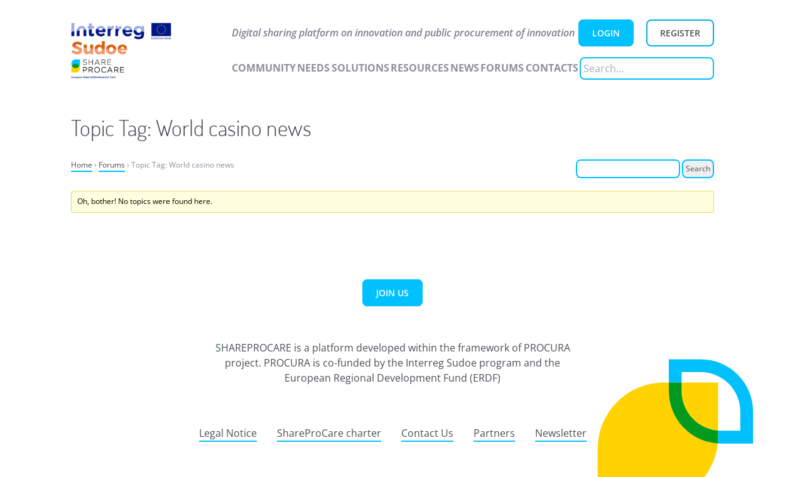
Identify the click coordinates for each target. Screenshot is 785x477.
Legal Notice (228, 433)
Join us (392, 293)
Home (81, 164)
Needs (313, 68)
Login (606, 33)
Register (680, 33)
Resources (420, 68)
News (464, 68)
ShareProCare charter (329, 433)
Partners (494, 433)
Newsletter (561, 433)
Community (264, 68)
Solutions (360, 68)
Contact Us (427, 433)
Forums (502, 68)
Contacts (552, 68)
